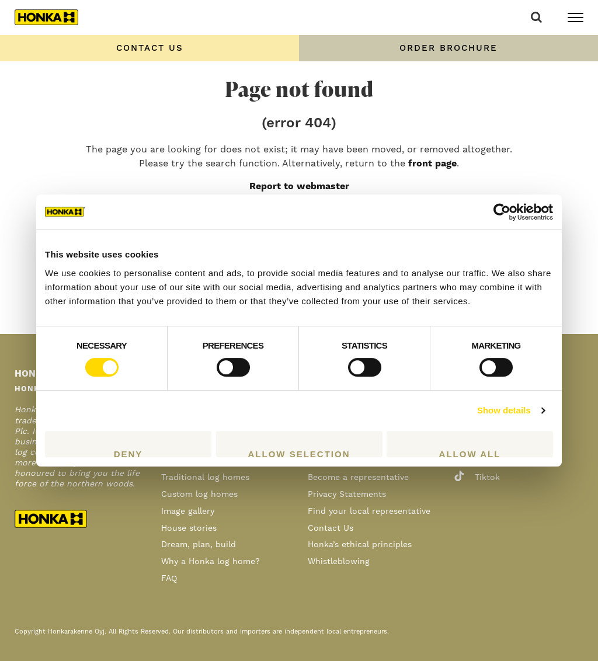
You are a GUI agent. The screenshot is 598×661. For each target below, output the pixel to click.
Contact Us (330, 528)
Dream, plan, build (198, 545)
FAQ (169, 578)
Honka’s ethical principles (360, 545)
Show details (504, 410)
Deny (128, 453)
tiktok (477, 477)
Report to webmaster (299, 186)
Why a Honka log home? (210, 561)
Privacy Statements (347, 494)
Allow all (470, 453)
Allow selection (299, 453)
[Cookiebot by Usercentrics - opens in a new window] (502, 212)
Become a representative (358, 477)
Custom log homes (199, 494)
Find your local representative (369, 511)
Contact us (149, 48)
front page (432, 163)
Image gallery (187, 511)
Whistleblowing (339, 561)
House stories (189, 528)
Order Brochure (448, 48)
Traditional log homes (205, 477)
